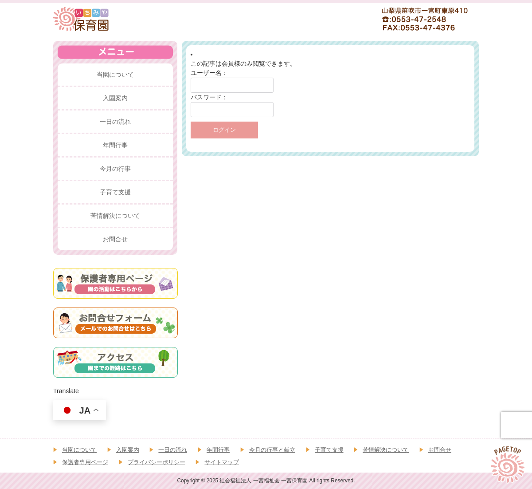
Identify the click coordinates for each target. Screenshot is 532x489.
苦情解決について (386, 449)
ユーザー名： (209, 72)
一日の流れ (172, 449)
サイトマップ (221, 462)
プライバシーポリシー (156, 462)
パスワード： (209, 97)
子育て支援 (329, 449)
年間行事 (218, 449)
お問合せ (439, 449)
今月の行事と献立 (272, 449)
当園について (79, 449)
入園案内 (127, 449)
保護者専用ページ (85, 462)
